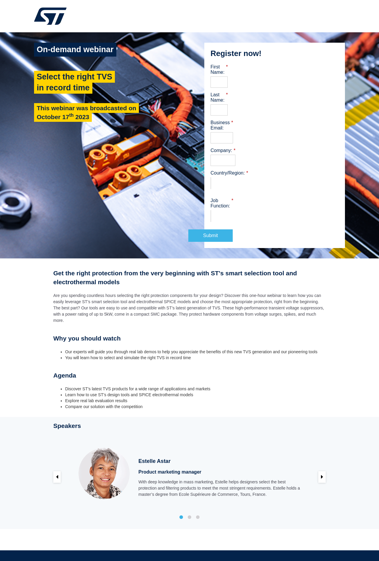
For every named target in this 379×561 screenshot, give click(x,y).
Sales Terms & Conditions (217, 545)
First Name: (224, 67)
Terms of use (181, 545)
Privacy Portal (277, 545)
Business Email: (229, 112)
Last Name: (224, 89)
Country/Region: (229, 157)
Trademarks (252, 545)
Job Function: (226, 184)
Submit (274, 214)
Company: (223, 134)
